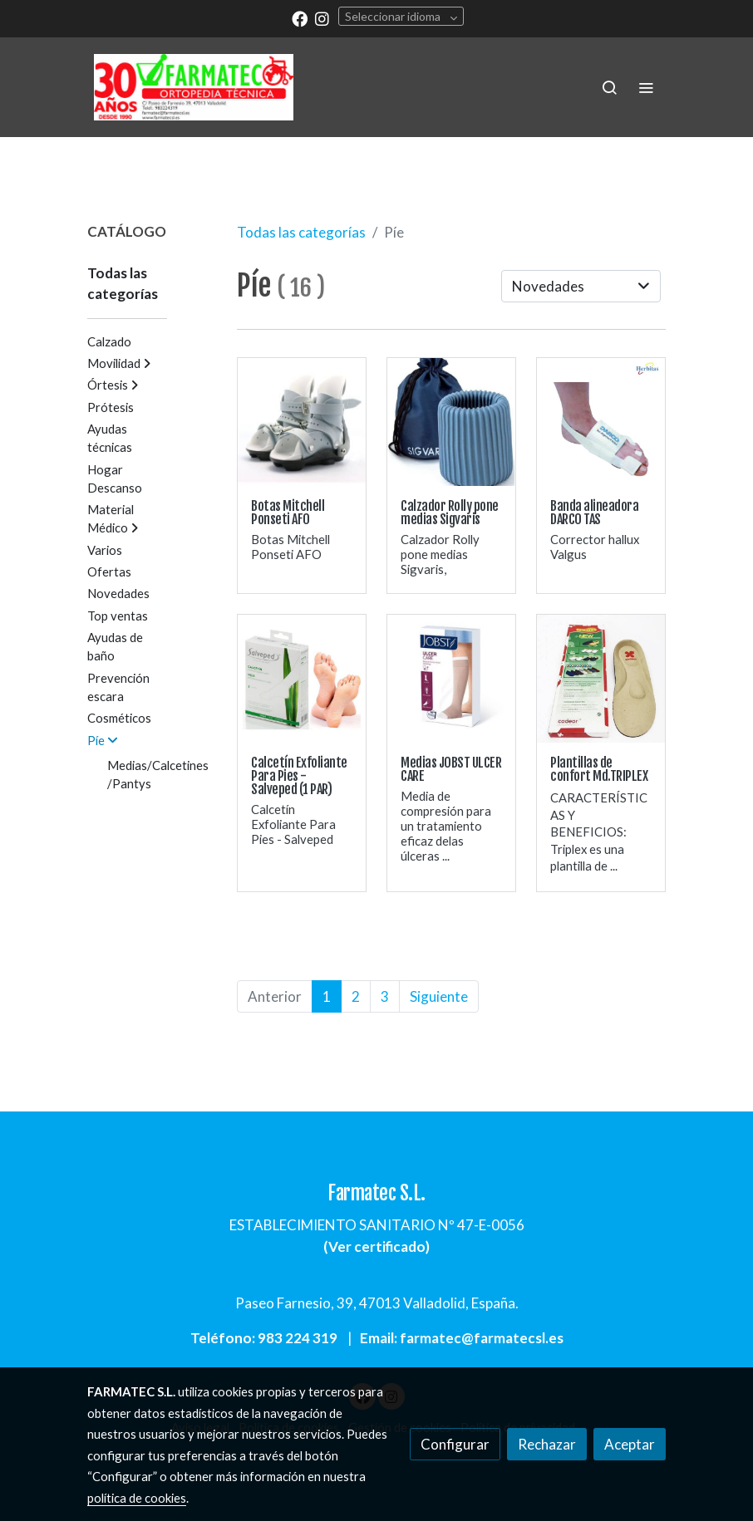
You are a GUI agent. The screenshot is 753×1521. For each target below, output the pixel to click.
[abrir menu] (645, 87)
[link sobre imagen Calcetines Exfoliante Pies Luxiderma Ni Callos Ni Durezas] (302, 679)
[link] (193, 87)
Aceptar (629, 1444)
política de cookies (136, 1497)
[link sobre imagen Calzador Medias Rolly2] (451, 422)
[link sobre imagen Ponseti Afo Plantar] (302, 422)
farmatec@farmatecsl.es (482, 1338)
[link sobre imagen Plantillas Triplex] (601, 679)
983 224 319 (297, 1338)
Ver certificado (377, 1246)
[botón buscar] (609, 87)
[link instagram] (322, 18)
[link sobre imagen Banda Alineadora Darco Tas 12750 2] (601, 422)
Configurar (455, 1444)
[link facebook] (300, 18)
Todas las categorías (301, 232)
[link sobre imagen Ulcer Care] (451, 679)
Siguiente (439, 996)
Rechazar (547, 1444)
